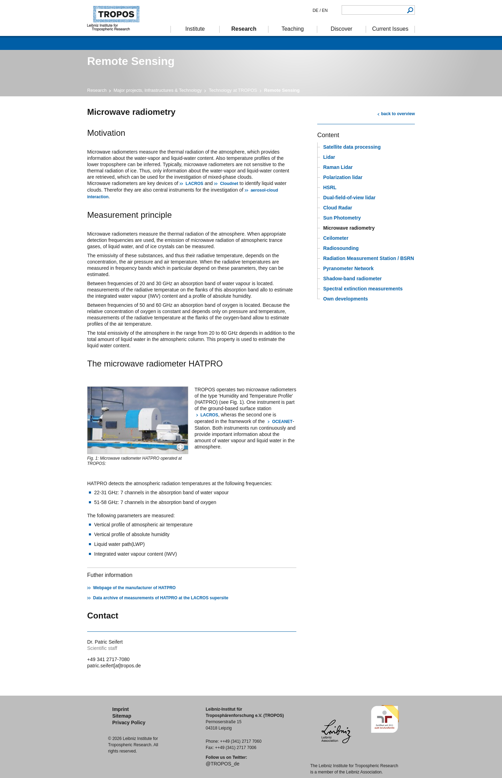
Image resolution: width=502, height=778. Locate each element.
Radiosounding (341, 248)
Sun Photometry (342, 218)
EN (324, 10)
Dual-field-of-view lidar (349, 197)
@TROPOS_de (222, 763)
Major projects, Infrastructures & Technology (158, 90)
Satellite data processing (352, 147)
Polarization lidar (343, 177)
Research (97, 90)
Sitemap (121, 716)
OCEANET (282, 421)
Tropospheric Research (117, 18)
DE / (317, 10)
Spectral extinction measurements (363, 288)
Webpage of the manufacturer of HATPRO (134, 587)
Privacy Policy (128, 722)
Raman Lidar (338, 167)
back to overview (398, 113)
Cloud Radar (337, 207)
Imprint (120, 709)
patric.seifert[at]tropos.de (114, 665)
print (321, 111)
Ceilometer (335, 238)
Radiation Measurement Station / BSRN (368, 258)
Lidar (329, 157)
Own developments (345, 299)
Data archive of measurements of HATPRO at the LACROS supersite (160, 597)
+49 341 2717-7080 (108, 659)
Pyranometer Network (348, 268)
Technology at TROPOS (233, 90)
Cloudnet (229, 183)
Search (410, 10)
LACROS (194, 183)
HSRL (329, 187)
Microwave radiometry (349, 228)
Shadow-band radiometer (352, 278)
